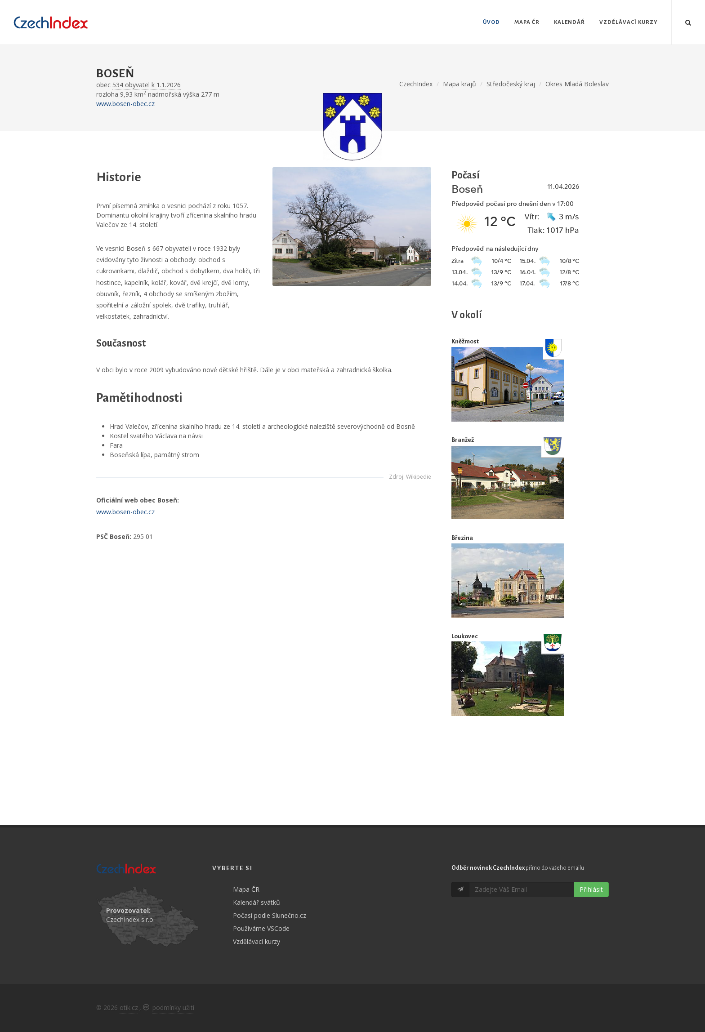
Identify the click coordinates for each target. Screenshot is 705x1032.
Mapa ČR (246, 889)
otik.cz (129, 1007)
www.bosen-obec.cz (125, 103)
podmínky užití (173, 1007)
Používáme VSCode (261, 928)
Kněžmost (465, 341)
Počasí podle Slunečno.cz (269, 915)
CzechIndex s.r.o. (130, 919)
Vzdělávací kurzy (256, 941)
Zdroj (396, 476)
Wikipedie (418, 476)
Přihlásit (591, 889)
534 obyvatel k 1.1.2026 (146, 84)
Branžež (462, 439)
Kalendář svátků (256, 902)
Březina (462, 537)
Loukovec (464, 636)
